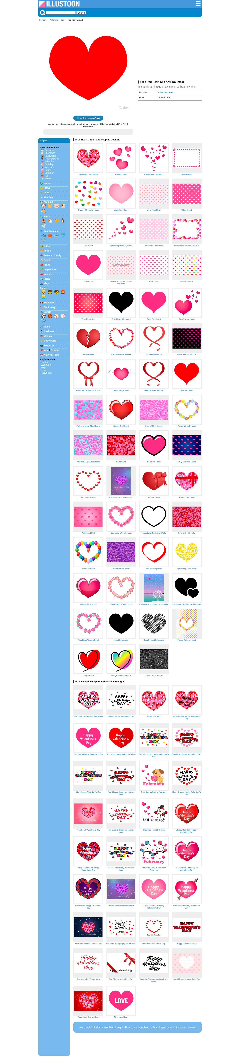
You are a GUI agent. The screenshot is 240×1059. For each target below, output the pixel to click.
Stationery (49, 307)
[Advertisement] (170, 51)
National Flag (51, 354)
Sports (47, 312)
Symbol (55, 350)
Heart (62, 20)
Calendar (49, 150)
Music (47, 326)
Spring (48, 170)
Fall (46, 175)
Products (49, 345)
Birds (47, 216)
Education (49, 302)
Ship (46, 283)
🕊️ (43, 225)
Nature (47, 183)
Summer (49, 173)
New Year (49, 167)
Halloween (50, 155)
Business (49, 331)
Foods (47, 250)
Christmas (49, 153)
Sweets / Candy (52, 255)
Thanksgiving (51, 158)
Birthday (48, 164)
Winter (48, 178)
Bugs (47, 246)
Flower (47, 188)
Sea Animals (51, 231)
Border (44, 362)
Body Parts (50, 340)
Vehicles (48, 274)
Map (43, 367)
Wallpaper (46, 364)
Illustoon (42, 20)
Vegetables (50, 269)
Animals (48, 202)
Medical (48, 336)
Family (44, 288)
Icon (46, 350)
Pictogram (46, 372)
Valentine (54, 20)
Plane (47, 278)
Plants (47, 192)
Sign (43, 370)
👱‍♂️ (43, 297)
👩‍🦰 (63, 292)
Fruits (47, 264)
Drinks (47, 260)
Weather (48, 197)
